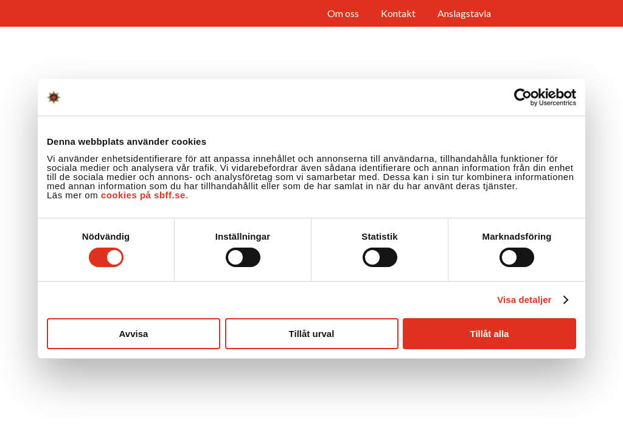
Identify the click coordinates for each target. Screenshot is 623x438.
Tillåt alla (489, 333)
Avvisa (133, 333)
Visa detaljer (524, 299)
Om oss (343, 13)
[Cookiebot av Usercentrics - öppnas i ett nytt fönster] (523, 97)
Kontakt (398, 13)
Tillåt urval (312, 333)
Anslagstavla (464, 13)
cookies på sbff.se (143, 195)
